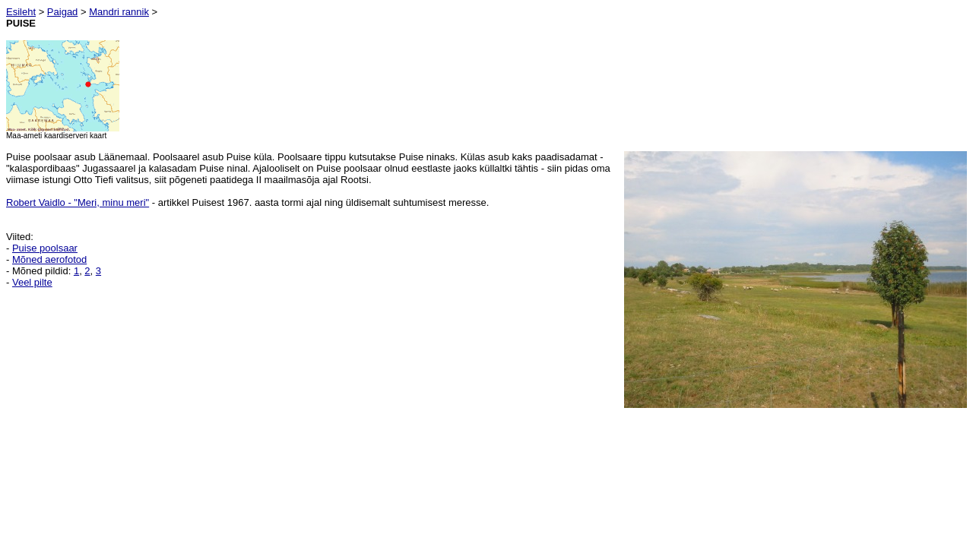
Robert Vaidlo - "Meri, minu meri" (77, 202)
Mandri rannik (119, 11)
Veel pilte (32, 282)
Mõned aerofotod (49, 259)
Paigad (62, 11)
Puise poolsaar (45, 248)
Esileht (21, 11)
